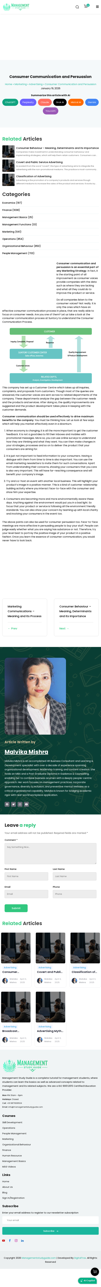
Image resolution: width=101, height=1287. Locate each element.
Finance (6, 1150)
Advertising (36, 84)
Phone (56, 886)
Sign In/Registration (13, 1197)
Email (7, 886)
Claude (45, 102)
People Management (14, 1133)
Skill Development (12, 1122)
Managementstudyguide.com (39, 1257)
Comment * (11, 840)
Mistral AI (76, 102)
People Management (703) (18, 253)
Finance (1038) (11, 210)
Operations (8, 1127)
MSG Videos (9, 1166)
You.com (51, 110)
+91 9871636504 (14, 1103)
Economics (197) (12, 202)
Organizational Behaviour (16, 1144)
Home (8, 84)
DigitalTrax (80, 1257)
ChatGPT (10, 102)
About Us (7, 1187)
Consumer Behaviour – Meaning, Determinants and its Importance (76, 618)
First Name (10, 869)
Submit (16, 908)
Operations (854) (13, 239)
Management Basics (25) (17, 217)
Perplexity (28, 102)
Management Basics (14, 1161)
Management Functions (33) (19, 224)
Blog (4, 1192)
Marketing (20, 84)
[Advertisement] (50, 36)
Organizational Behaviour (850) (21, 246)
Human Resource (12, 1155)
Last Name (59, 869)
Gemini (92, 102)
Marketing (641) (11, 231)
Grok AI (60, 102)
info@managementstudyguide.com (25, 1107)
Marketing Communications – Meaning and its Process (25, 618)
